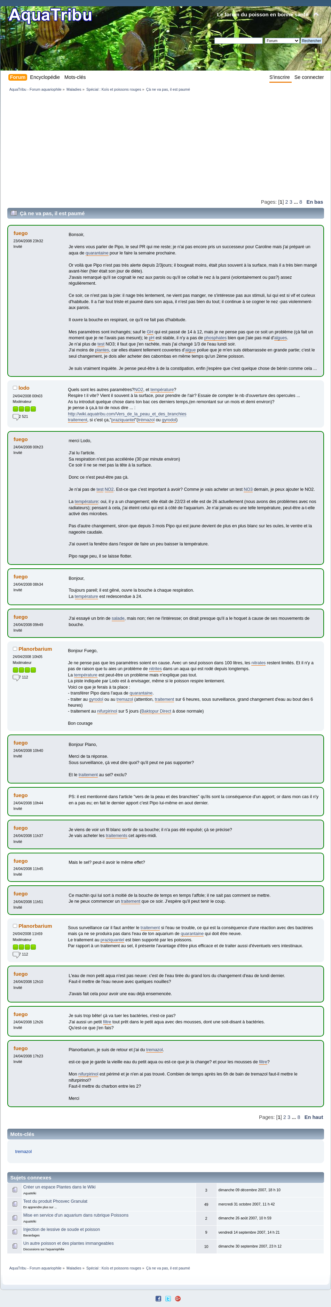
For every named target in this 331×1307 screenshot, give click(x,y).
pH (152, 337)
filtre (107, 1022)
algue (190, 350)
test (100, 344)
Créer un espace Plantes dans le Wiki (59, 1187)
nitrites (155, 668)
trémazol (146, 419)
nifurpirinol (107, 711)
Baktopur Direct (156, 711)
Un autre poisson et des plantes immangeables (68, 1243)
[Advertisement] (121, 145)
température (162, 389)
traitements (116, 835)
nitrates (258, 662)
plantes (102, 350)
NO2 (138, 389)
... (296, 202)
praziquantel (123, 419)
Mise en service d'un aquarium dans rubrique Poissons (75, 1215)
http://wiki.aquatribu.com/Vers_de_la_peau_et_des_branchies (127, 414)
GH (150, 332)
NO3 (248, 489)
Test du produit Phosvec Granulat (55, 1201)
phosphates (215, 337)
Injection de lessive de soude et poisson (61, 1229)
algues (280, 337)
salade (118, 618)
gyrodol (169, 419)
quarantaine (97, 253)
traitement (77, 419)
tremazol (125, 699)
